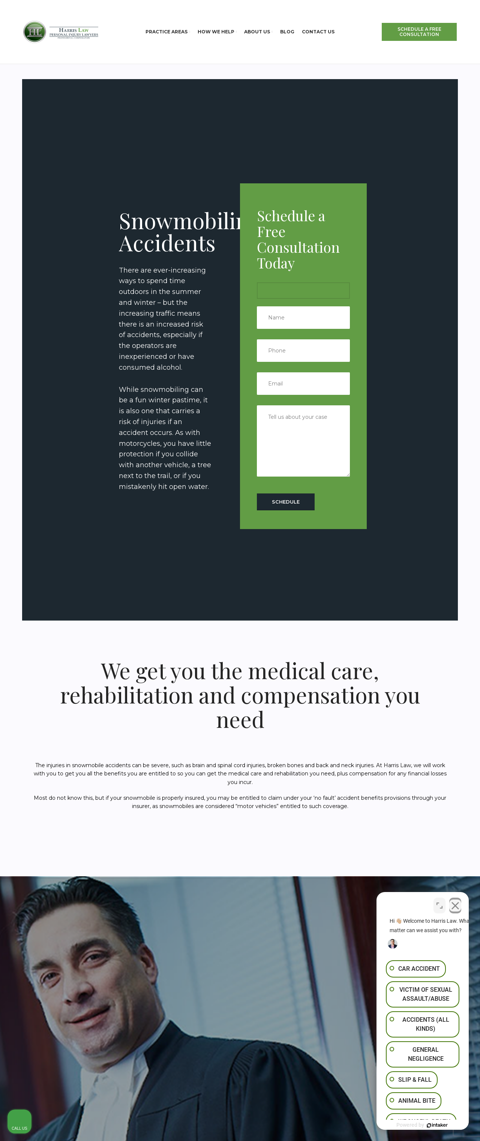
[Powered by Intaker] (416, 1125)
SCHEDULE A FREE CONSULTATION (419, 31)
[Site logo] (60, 31)
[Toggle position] (440, 903)
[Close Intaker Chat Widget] (455, 903)
